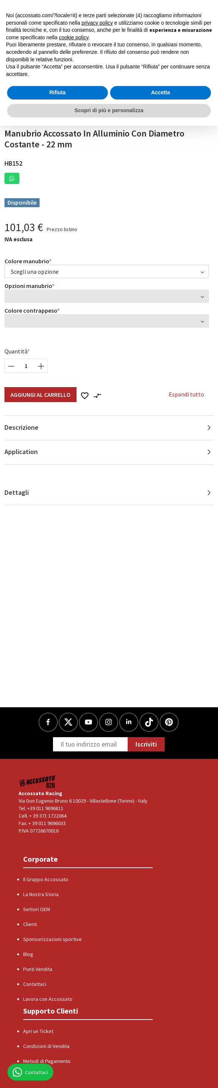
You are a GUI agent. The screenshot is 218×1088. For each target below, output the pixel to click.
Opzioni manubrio (28, 285)
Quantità (16, 351)
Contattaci (34, 984)
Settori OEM (36, 909)
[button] (11, 178)
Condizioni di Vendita (46, 1046)
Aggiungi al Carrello (40, 394)
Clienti (30, 924)
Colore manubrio (26, 261)
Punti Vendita (37, 969)
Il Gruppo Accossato (45, 879)
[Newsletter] (90, 744)
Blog (28, 954)
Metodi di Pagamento (47, 1061)
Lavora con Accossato (47, 999)
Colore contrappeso (30, 310)
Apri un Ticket (38, 1031)
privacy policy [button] (97, 23)
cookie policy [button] (73, 37)
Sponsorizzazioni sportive (52, 939)
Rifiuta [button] (57, 92)
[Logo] (38, 781)
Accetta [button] (160, 92)
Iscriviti (146, 744)
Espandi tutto (186, 394)
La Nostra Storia (41, 894)
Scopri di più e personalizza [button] (109, 110)
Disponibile (22, 202)
